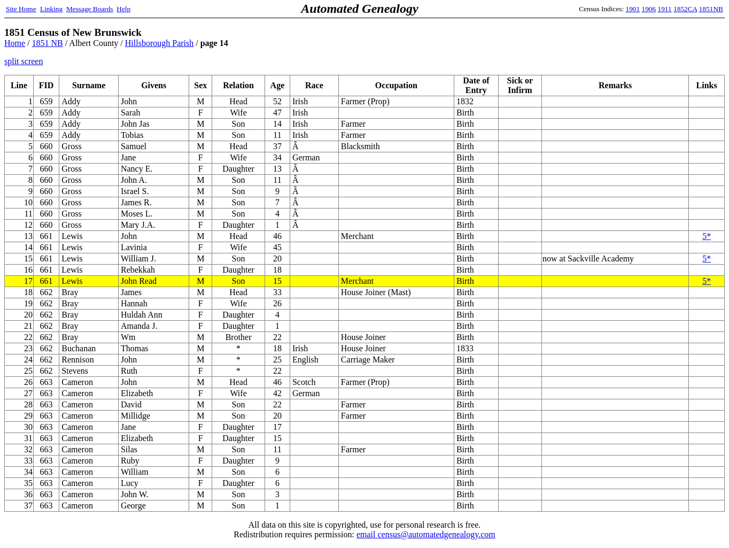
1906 (649, 9)
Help (123, 9)
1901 (633, 9)
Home (14, 43)
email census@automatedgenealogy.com (425, 534)
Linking (51, 9)
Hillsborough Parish (159, 43)
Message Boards (89, 9)
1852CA (685, 9)
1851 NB (47, 43)
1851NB (711, 9)
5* (706, 236)
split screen (23, 61)
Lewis (71, 280)
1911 (665, 9)
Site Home (21, 9)
